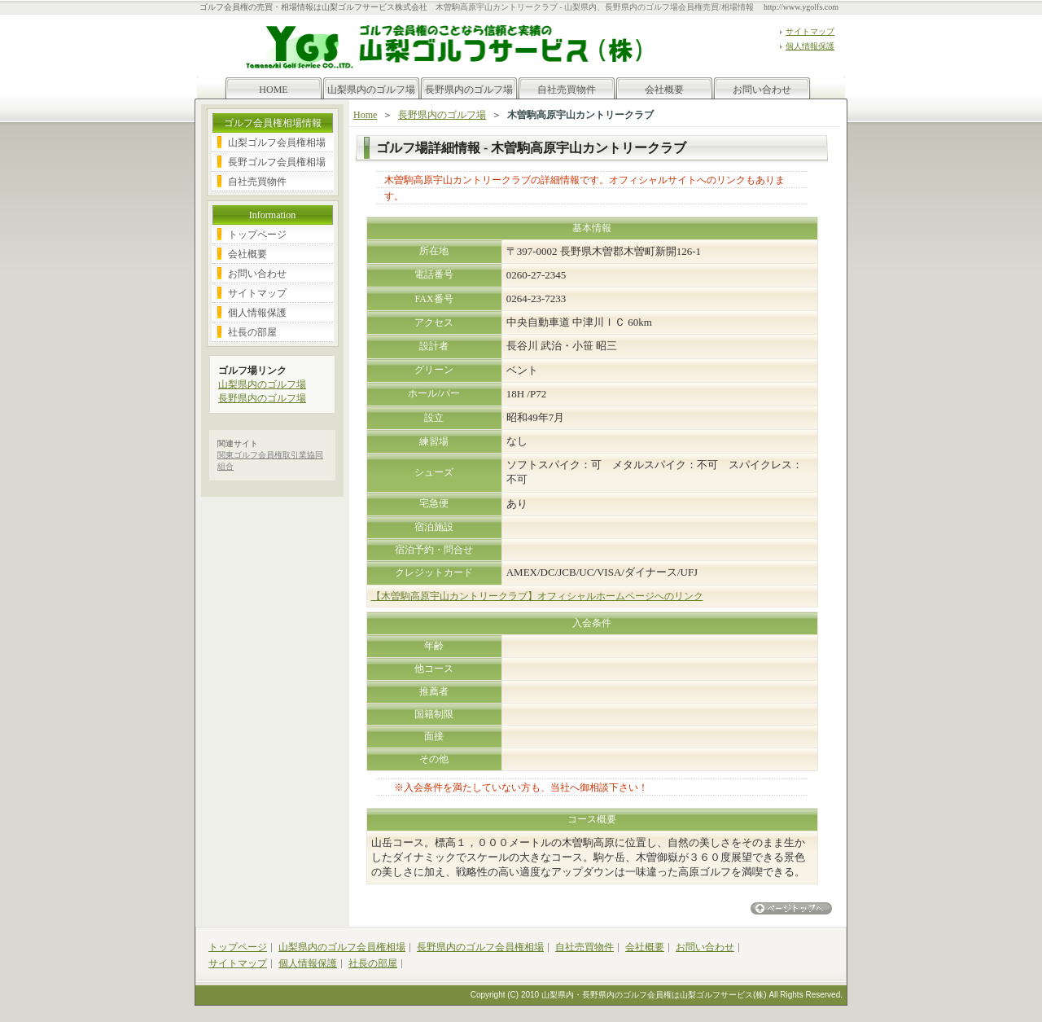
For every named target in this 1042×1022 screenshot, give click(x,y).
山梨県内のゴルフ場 (371, 89)
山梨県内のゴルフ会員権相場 (341, 947)
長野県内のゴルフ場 (469, 89)
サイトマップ (810, 31)
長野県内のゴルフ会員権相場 (480, 947)
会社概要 (664, 89)
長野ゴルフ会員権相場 (277, 162)
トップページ (257, 234)
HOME (273, 89)
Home (365, 115)
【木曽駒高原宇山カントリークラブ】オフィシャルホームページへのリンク (537, 596)
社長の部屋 (252, 332)
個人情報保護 (810, 46)
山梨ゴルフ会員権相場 (277, 142)
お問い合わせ (762, 89)
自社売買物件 (566, 89)
